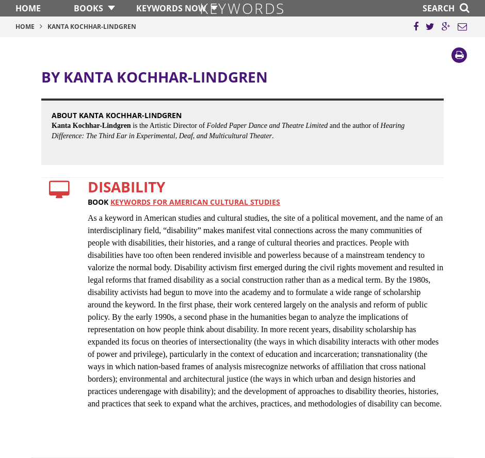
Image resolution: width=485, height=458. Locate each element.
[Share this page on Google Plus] (446, 27)
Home (28, 8)
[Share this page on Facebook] (415, 27)
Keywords (242, 8)
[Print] (459, 55)
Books (88, 8)
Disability (126, 187)
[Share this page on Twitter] (430, 27)
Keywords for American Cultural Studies (195, 202)
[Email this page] (462, 27)
